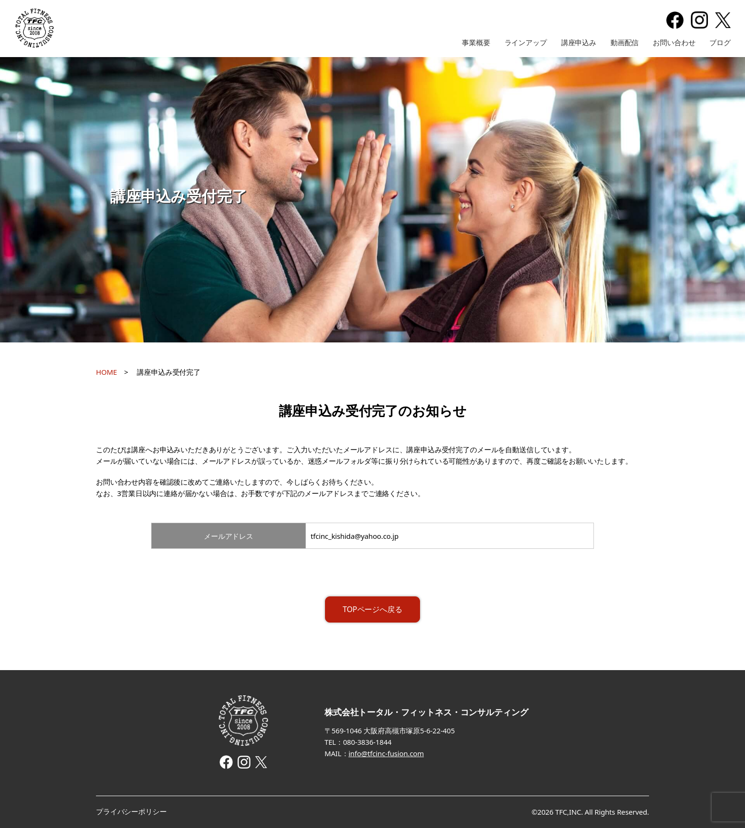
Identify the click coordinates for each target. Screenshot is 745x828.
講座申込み (578, 42)
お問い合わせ (674, 42)
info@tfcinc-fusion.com (386, 753)
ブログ (720, 42)
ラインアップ (526, 42)
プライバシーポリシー (131, 811)
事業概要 (476, 42)
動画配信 (625, 42)
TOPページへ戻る (372, 609)
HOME (106, 372)
